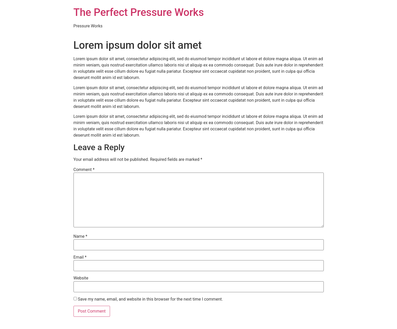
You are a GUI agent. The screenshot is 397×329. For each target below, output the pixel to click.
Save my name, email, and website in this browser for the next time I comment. (150, 299)
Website (81, 278)
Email (80, 257)
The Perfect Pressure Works (139, 12)
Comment (84, 170)
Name (81, 236)
